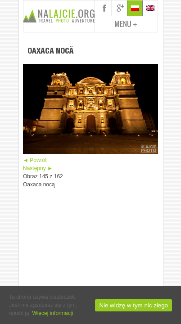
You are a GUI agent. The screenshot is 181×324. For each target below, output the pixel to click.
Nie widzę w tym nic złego (133, 305)
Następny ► (38, 168)
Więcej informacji (52, 313)
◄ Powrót (35, 160)
